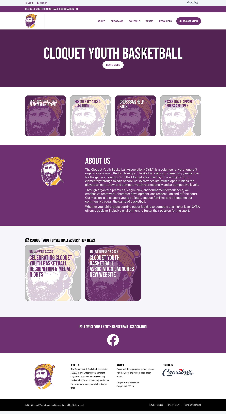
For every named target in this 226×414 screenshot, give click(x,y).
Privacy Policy (173, 407)
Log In (29, 3)
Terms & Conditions (192, 407)
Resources (165, 21)
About (101, 21)
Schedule (134, 21)
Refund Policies (156, 407)
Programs (117, 21)
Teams (149, 21)
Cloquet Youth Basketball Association (49, 8)
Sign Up (42, 3)
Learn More (113, 64)
